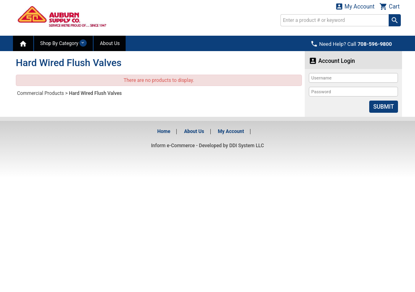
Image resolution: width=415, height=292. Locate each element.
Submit (383, 106)
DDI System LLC (246, 145)
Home (163, 131)
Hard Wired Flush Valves (95, 93)
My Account (355, 6)
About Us (110, 43)
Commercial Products (40, 93)
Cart (389, 6)
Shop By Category (63, 43)
